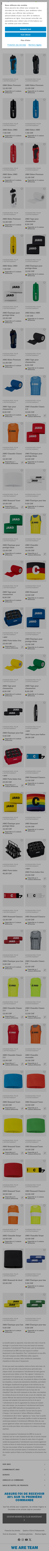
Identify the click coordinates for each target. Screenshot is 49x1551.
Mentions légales (35, 45)
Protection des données (16, 45)
